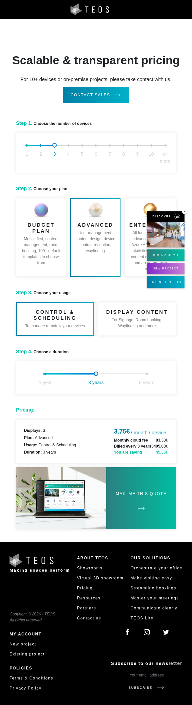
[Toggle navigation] (182, 9)
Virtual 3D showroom (100, 578)
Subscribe (146, 687)
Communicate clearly (153, 608)
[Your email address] (146, 675)
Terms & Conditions (31, 678)
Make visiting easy (151, 578)
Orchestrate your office (156, 568)
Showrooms (89, 568)
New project (23, 644)
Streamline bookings (153, 588)
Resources (88, 598)
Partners (86, 608)
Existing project (27, 654)
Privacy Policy (26, 688)
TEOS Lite (142, 618)
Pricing (85, 588)
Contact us (89, 618)
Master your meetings (154, 598)
